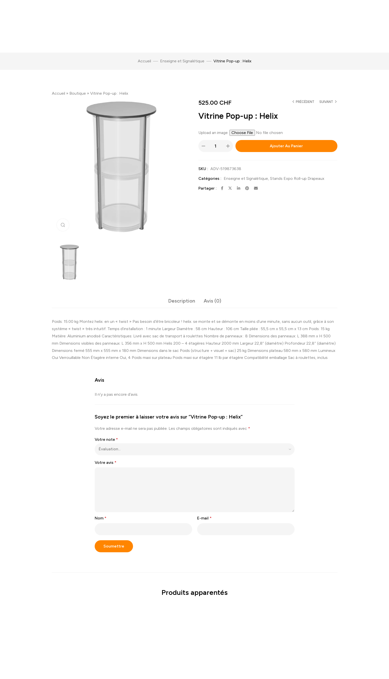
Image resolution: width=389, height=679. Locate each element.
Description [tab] (181, 301)
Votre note (106, 439)
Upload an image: (213, 132)
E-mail (204, 518)
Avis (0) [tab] (212, 301)
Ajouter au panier (286, 146)
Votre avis (105, 462)
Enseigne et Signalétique (182, 61)
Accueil (144, 61)
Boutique (77, 93)
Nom (100, 518)
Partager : (207, 188)
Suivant (326, 102)
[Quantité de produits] (215, 146)
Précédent (305, 102)
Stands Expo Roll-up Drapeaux (297, 178)
